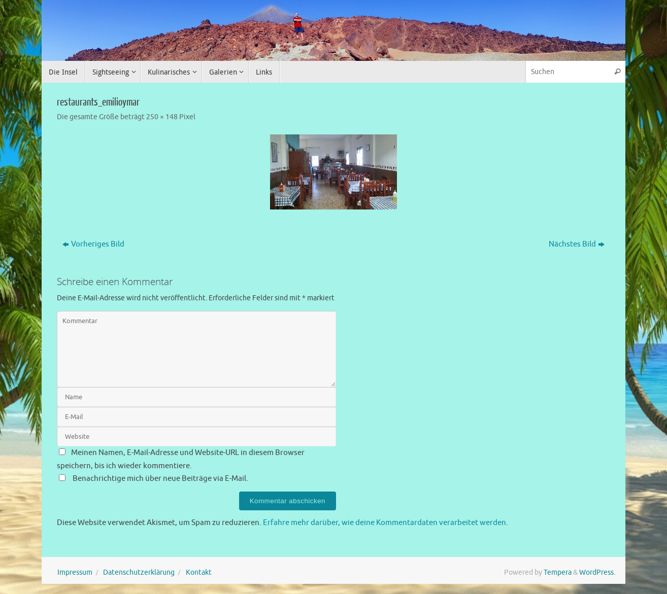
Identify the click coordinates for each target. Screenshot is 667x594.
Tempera (558, 572)
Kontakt (199, 572)
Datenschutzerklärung (139, 572)
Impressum (74, 572)
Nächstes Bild (577, 244)
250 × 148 (162, 117)
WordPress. (597, 572)
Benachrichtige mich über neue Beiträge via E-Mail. (160, 478)
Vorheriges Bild (93, 244)
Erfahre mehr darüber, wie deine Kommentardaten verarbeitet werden (384, 523)
